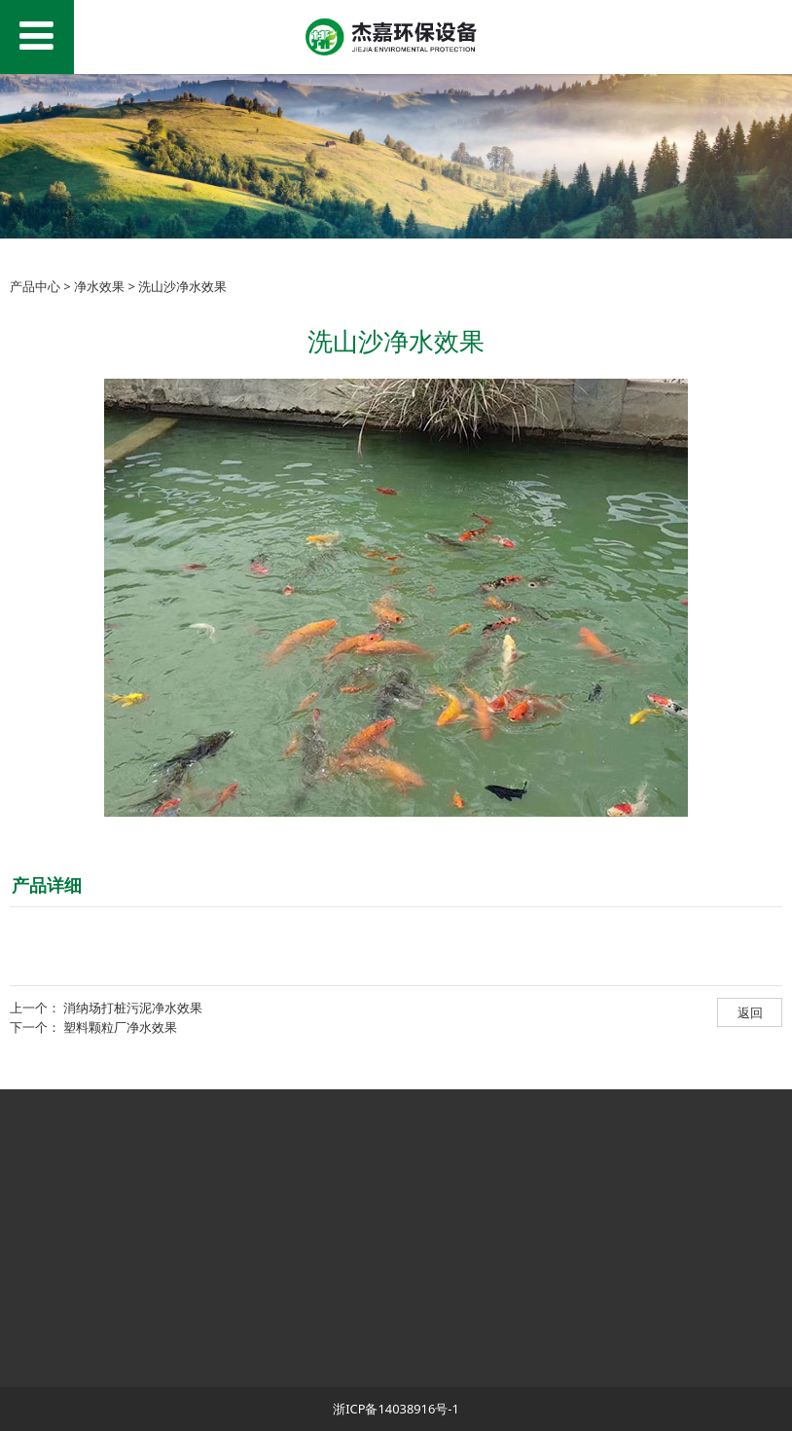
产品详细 (47, 885)
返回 (750, 1012)
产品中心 (35, 286)
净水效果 (99, 286)
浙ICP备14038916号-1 (396, 1408)
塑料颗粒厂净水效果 (120, 1027)
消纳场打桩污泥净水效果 (132, 1007)
